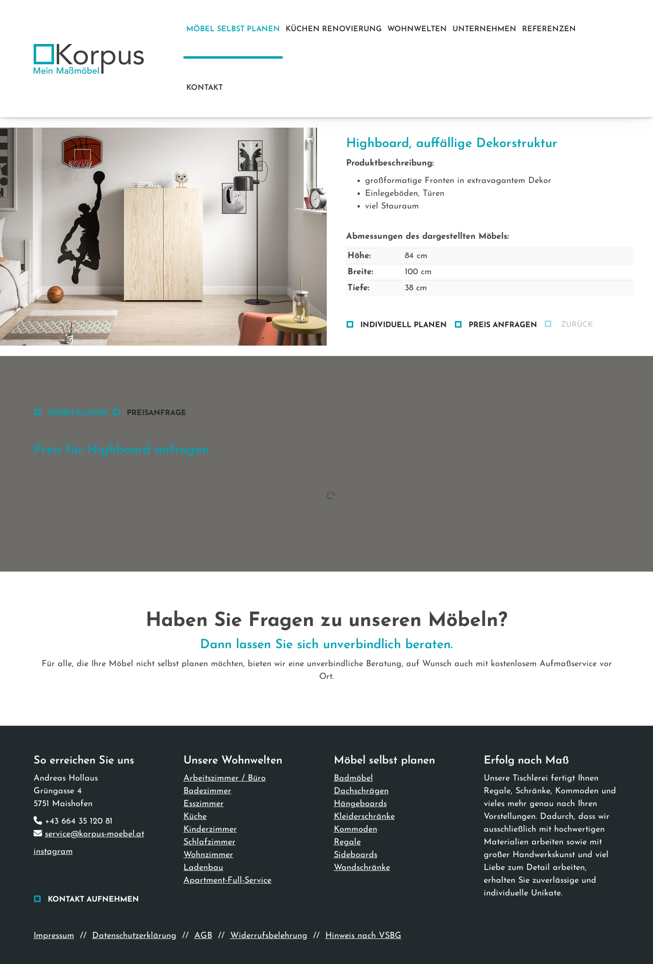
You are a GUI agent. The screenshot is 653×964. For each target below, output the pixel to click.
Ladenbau (203, 867)
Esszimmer (203, 803)
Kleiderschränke (364, 816)
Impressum (54, 935)
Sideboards (355, 855)
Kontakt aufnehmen (93, 899)
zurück (575, 325)
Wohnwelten (417, 29)
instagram (53, 851)
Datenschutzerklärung (134, 935)
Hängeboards (360, 803)
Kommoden (355, 829)
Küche (195, 816)
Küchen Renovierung (334, 29)
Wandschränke (362, 867)
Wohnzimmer (208, 855)
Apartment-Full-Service (227, 880)
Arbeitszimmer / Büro (224, 778)
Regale (347, 842)
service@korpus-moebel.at (94, 834)
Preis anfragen (503, 325)
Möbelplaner (78, 413)
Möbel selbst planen (233, 29)
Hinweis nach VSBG (363, 935)
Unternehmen (484, 29)
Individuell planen (403, 325)
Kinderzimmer (210, 829)
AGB (203, 935)
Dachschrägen (361, 791)
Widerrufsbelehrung (268, 935)
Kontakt (204, 88)
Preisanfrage (156, 413)
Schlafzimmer (209, 842)
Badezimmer (207, 791)
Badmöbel (353, 778)
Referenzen (549, 29)
